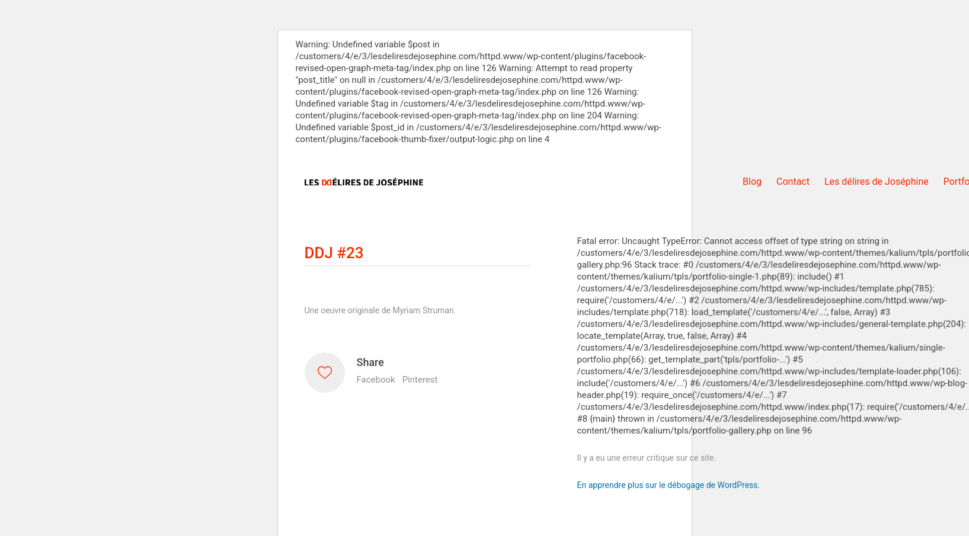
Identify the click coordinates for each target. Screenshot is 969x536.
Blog (752, 181)
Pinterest (420, 379)
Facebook (376, 379)
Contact (793, 181)
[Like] (325, 372)
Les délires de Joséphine (876, 181)
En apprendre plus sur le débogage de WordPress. (668, 485)
